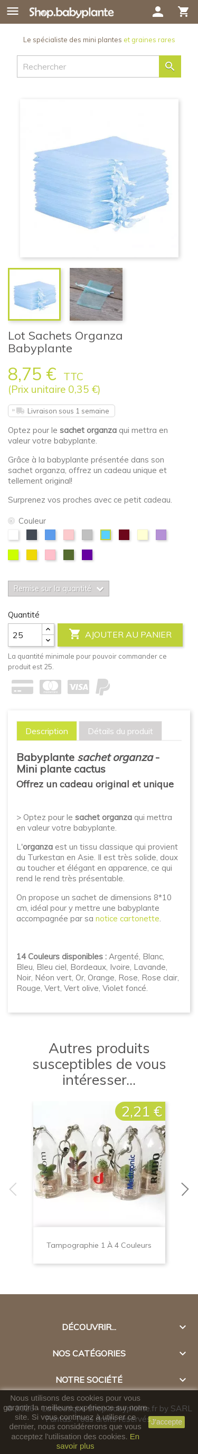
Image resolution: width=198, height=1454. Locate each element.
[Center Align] (48, 629)
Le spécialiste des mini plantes (99, 39)
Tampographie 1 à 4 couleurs (99, 1245)
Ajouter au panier (120, 634)
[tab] (46, 731)
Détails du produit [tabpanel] (120, 731)
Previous (10, 1189)
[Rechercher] (99, 66)
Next (187, 1189)
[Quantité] (25, 635)
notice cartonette (127, 918)
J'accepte (166, 1422)
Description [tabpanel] (46, 731)
